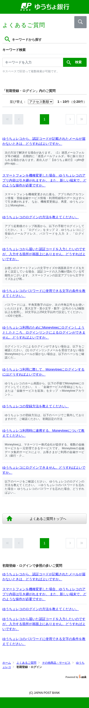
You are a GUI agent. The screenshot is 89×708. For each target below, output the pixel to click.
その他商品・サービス (56, 662)
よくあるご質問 (26, 662)
